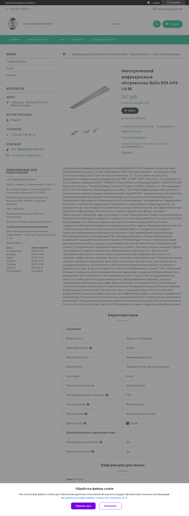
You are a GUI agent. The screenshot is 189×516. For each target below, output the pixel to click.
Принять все (83, 506)
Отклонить (110, 506)
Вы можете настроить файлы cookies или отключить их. (93, 497)
